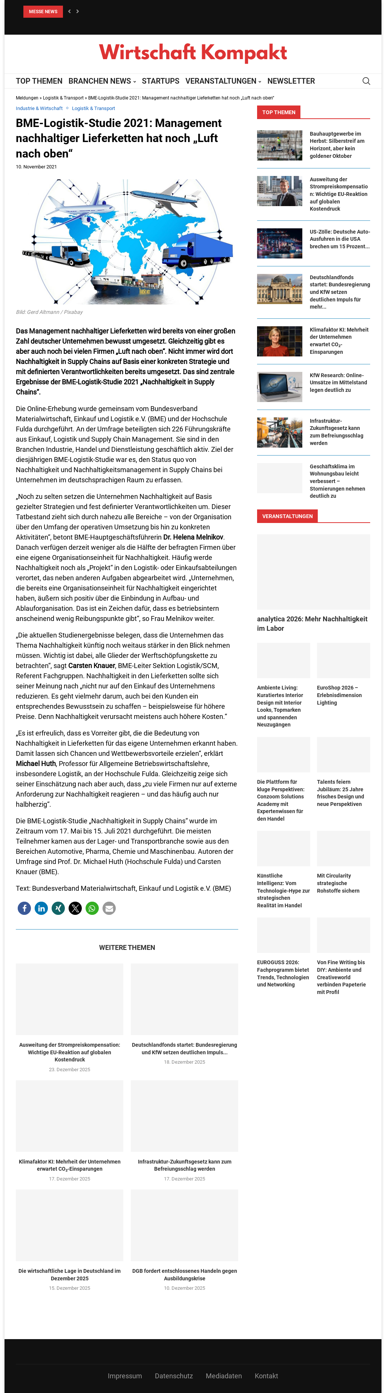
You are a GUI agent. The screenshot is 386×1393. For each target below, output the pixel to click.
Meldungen (27, 98)
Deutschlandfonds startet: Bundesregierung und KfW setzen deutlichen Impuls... (184, 1048)
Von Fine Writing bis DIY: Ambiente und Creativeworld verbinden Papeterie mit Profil (341, 977)
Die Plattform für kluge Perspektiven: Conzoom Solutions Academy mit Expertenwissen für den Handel (281, 800)
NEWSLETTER (291, 81)
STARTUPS (160, 81)
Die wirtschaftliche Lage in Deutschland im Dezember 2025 (69, 1274)
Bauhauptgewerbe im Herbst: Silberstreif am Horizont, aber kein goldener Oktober (337, 145)
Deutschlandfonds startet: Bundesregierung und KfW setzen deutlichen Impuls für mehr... (340, 292)
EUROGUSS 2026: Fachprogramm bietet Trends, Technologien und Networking (283, 973)
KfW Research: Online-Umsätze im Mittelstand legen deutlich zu (338, 382)
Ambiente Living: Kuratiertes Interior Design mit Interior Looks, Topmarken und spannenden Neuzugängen (280, 706)
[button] (69, 12)
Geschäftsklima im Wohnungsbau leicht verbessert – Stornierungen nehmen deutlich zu (337, 481)
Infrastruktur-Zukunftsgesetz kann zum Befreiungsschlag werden (184, 1165)
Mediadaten (224, 1376)
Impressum (125, 1376)
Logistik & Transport (63, 98)
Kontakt (266, 1376)
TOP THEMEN (39, 81)
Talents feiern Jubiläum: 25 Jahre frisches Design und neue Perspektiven (340, 793)
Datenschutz (174, 1376)
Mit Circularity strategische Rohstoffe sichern (338, 883)
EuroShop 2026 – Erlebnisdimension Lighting (339, 695)
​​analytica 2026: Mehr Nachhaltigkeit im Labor (312, 623)
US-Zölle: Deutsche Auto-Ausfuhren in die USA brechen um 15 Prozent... (340, 239)
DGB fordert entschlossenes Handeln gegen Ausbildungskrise (184, 1274)
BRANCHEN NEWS (100, 81)
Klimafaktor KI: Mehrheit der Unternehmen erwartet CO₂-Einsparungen (70, 1165)
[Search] (366, 81)
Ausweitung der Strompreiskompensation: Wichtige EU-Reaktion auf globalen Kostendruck (69, 1052)
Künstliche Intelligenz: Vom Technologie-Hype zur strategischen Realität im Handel (283, 890)
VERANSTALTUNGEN (220, 81)
